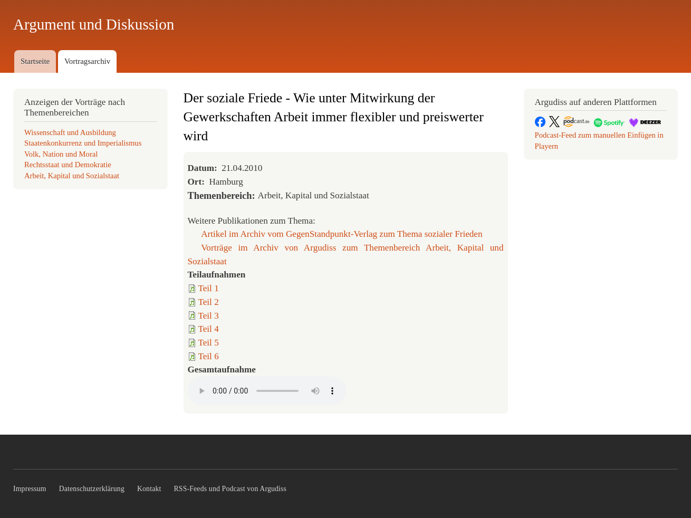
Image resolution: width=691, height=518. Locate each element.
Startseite (35, 61)
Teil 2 (208, 302)
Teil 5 (208, 343)
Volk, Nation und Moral (61, 154)
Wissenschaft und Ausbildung (70, 132)
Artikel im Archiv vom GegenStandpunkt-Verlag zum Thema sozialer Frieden (341, 234)
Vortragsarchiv (87, 61)
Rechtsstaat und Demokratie (67, 164)
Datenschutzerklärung (91, 489)
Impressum (29, 489)
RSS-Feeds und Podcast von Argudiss (230, 489)
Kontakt (149, 489)
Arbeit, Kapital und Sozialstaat (71, 175)
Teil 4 (208, 329)
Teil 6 (208, 356)
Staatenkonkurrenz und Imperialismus (82, 143)
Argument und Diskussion (93, 24)
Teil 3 (208, 316)
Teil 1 (208, 288)
